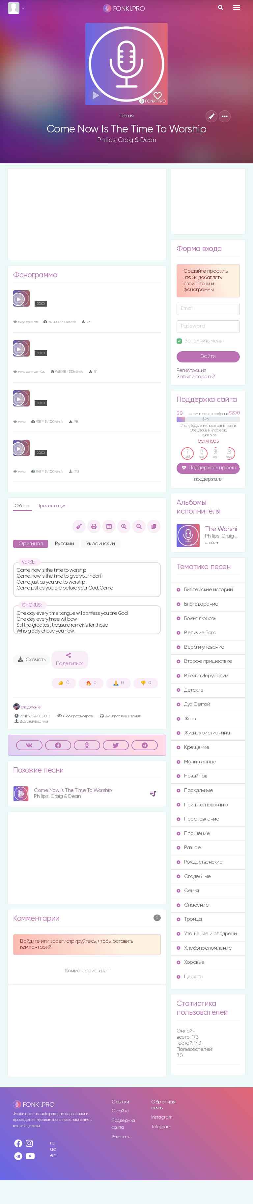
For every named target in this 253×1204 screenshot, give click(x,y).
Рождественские (199, 862)
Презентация (52, 505)
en (53, 1155)
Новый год (192, 776)
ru (52, 1143)
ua (53, 1149)
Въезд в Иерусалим (202, 675)
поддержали (208, 480)
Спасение (193, 905)
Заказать (121, 1137)
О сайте (120, 1111)
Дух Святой (193, 704)
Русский (64, 543)
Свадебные (194, 876)
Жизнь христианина (203, 732)
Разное (189, 847)
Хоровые (191, 962)
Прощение (193, 833)
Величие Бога (196, 632)
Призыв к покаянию (202, 804)
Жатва (188, 718)
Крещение (193, 747)
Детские (190, 690)
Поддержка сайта (123, 1124)
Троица (189, 919)
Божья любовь (196, 618)
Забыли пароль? (196, 376)
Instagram (162, 1117)
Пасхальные (195, 790)
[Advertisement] (87, 215)
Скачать (32, 659)
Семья (188, 890)
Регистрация (191, 370)
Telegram (161, 1126)
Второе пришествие (204, 661)
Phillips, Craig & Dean (126, 140)
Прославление (198, 819)
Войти (208, 356)
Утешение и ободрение (208, 933)
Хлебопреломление (204, 948)
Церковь (190, 976)
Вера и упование (200, 647)
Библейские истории (205, 589)
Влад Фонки (27, 707)
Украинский (100, 543)
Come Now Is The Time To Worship (73, 790)
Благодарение (197, 604)
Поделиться (70, 659)
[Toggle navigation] (236, 7)
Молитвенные (196, 761)
